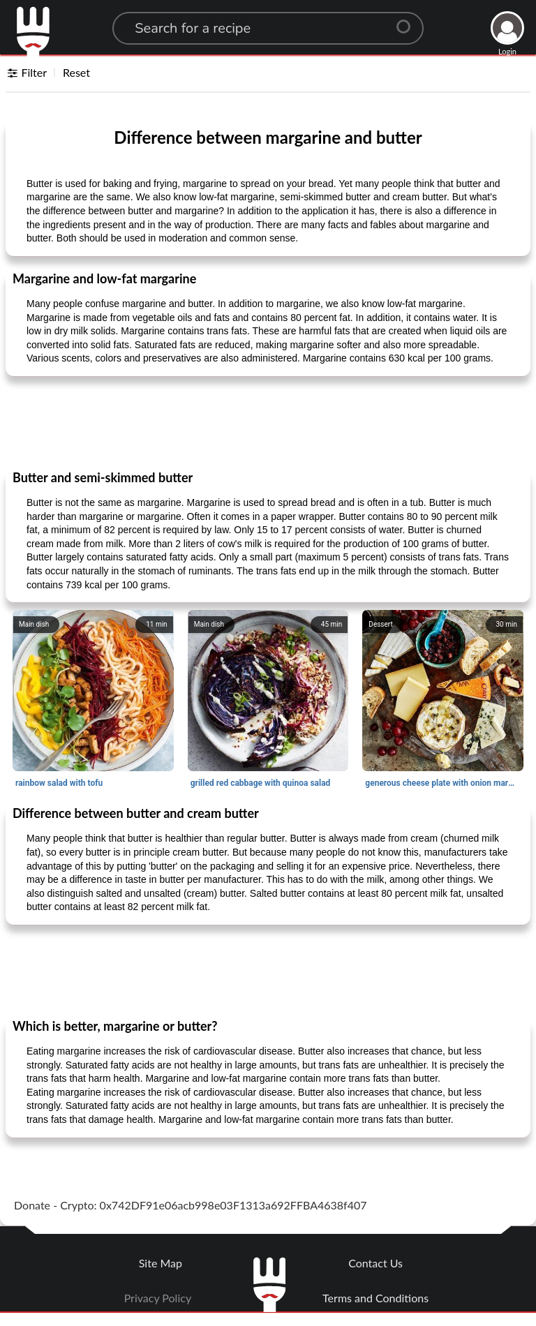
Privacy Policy (158, 1297)
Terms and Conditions (375, 1297)
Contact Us (375, 1262)
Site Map (160, 1262)
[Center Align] (408, 20)
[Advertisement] (268, 422)
